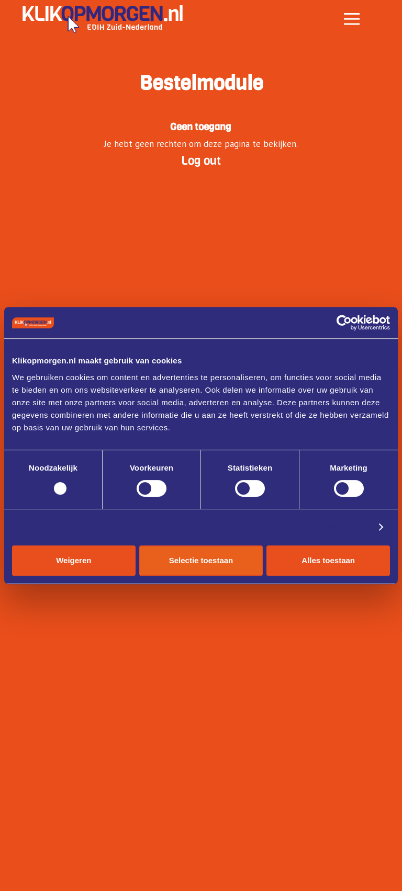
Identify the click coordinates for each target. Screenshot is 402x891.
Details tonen (343, 526)
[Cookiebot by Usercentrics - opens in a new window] (344, 322)
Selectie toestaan (201, 560)
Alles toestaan (328, 560)
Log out (201, 160)
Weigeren (73, 560)
